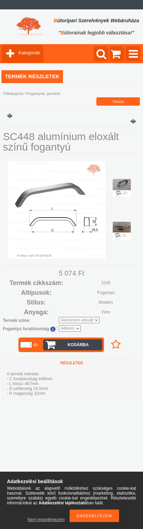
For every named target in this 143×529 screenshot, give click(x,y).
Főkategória (13, 93)
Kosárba (78, 344)
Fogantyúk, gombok (44, 93)
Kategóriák (29, 52)
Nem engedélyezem (46, 519)
